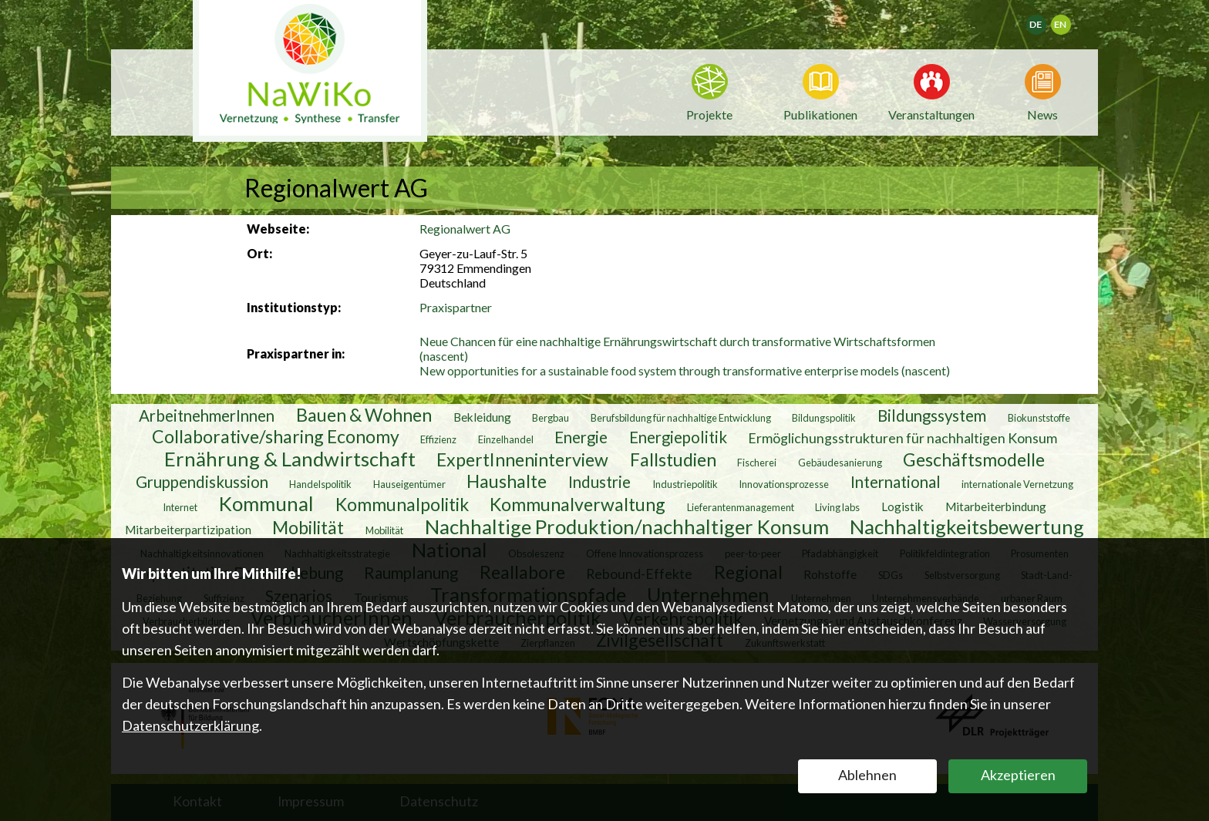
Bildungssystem (931, 415)
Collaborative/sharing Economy (275, 436)
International (895, 482)
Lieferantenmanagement (740, 507)
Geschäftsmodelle (974, 459)
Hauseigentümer (409, 484)
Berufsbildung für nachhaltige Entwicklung (681, 418)
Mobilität (308, 527)
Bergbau (550, 418)
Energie (581, 437)
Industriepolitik (685, 484)
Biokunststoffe (1039, 418)
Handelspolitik (320, 484)
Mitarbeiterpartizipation (188, 530)
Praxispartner (455, 307)
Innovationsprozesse (784, 484)
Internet (180, 507)
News (1042, 113)
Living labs (837, 507)
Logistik (902, 506)
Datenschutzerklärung (190, 725)
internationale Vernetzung (1017, 484)
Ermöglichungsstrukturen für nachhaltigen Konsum (902, 437)
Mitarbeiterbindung (995, 506)
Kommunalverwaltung (577, 504)
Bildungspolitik (824, 418)
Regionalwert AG (464, 228)
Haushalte (506, 481)
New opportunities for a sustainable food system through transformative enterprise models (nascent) (684, 370)
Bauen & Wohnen (364, 415)
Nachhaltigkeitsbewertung (967, 526)
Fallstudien (673, 459)
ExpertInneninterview (522, 459)
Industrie (599, 482)
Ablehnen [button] (867, 774)
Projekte (709, 114)
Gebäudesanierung (840, 462)
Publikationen (820, 114)
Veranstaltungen (931, 113)
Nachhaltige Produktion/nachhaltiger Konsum (627, 526)
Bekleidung (482, 417)
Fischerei (756, 462)
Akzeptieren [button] (1018, 774)
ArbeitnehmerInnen (206, 415)
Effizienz (438, 439)
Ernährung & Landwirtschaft (290, 458)
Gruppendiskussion (202, 482)
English (1067, 19)
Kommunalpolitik (402, 504)
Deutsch (1046, 19)
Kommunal (266, 503)
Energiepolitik (678, 437)
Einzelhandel (506, 439)
